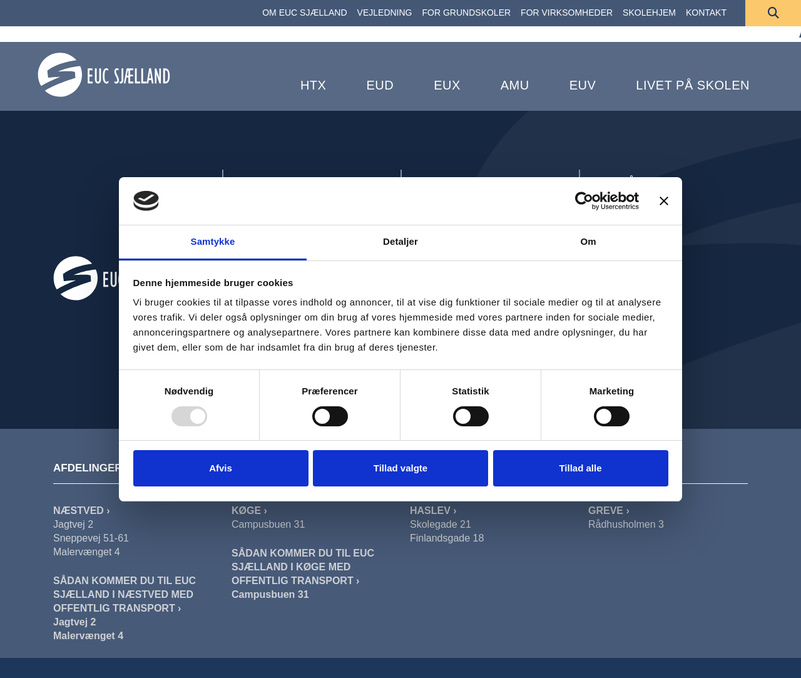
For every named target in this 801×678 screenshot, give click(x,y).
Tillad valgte (400, 468)
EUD (380, 85)
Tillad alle (580, 468)
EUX (447, 85)
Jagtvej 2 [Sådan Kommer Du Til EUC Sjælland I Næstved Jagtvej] (74, 622)
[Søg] (773, 13)
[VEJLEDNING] (384, 13)
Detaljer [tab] (400, 241)
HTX (313, 85)
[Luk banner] (664, 201)
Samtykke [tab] (213, 241)
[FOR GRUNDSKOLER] (466, 13)
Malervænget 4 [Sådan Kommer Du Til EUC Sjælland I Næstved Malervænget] (88, 635)
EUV (582, 85)
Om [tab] (588, 241)
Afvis (220, 468)
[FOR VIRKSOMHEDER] (567, 13)
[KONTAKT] (706, 13)
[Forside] (104, 75)
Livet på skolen (693, 85)
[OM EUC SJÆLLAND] (304, 13)
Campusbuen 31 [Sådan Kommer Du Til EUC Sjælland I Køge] (270, 594)
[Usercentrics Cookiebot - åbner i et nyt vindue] (584, 201)
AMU (515, 85)
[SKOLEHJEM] (649, 13)
